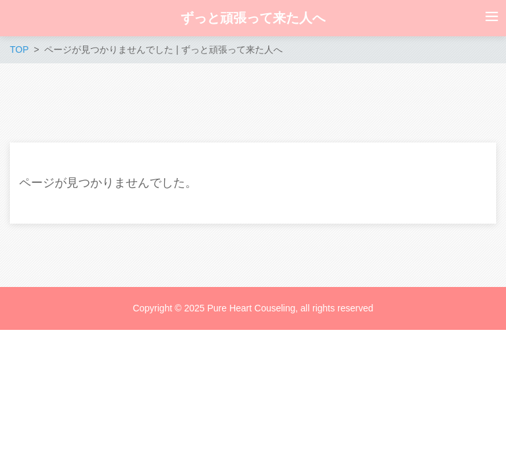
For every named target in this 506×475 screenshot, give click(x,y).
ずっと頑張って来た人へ (253, 18)
